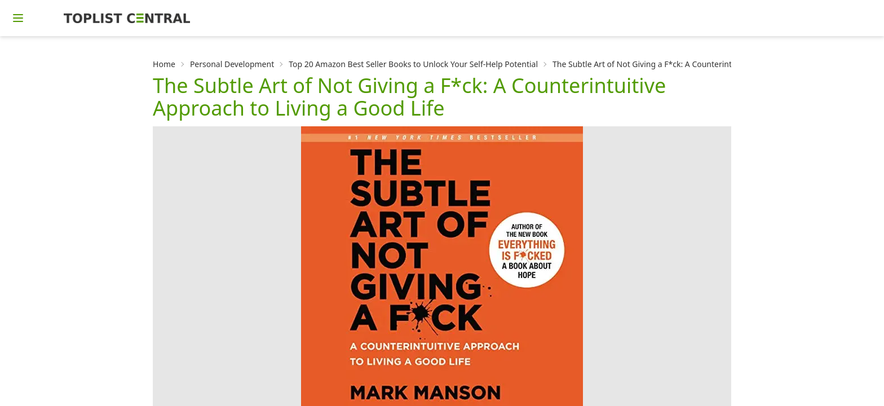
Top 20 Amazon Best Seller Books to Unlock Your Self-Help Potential (413, 64)
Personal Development (232, 64)
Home (164, 64)
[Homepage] (127, 18)
